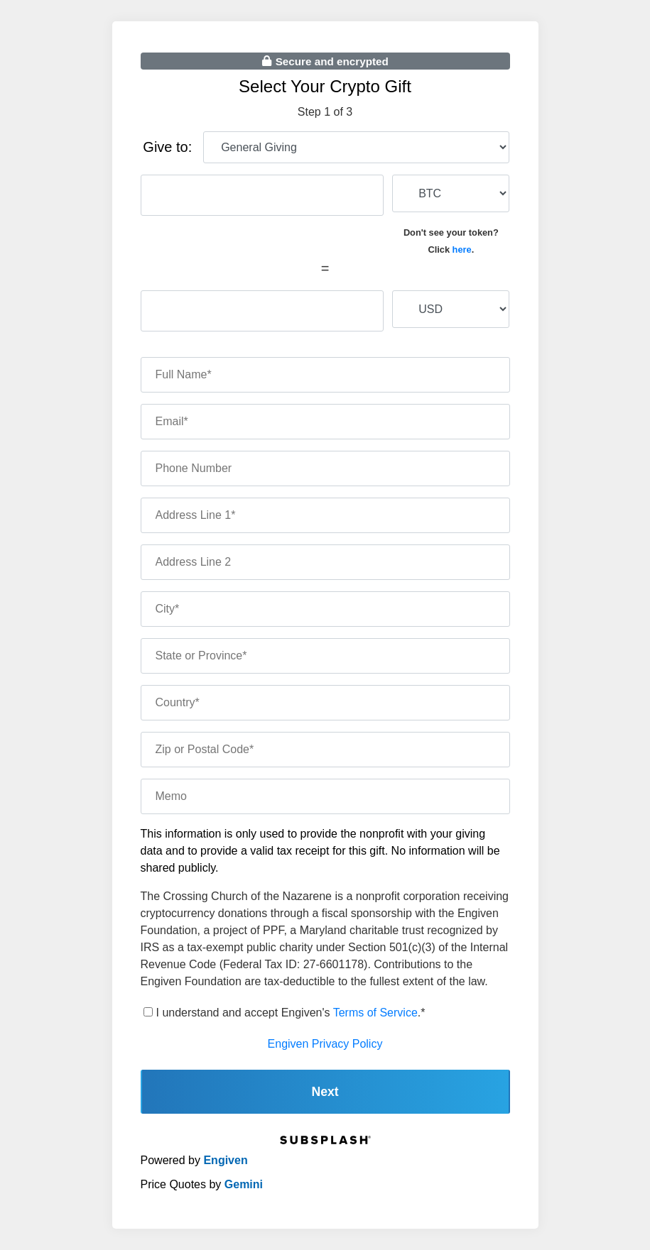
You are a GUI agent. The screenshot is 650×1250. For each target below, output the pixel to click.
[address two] (325, 562)
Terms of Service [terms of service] (375, 1013)
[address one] (325, 515)
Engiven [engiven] (225, 1160)
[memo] (325, 796)
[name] (325, 375)
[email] (325, 421)
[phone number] (325, 468)
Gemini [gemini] (243, 1184)
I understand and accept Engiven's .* (291, 1013)
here (462, 249)
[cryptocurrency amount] (262, 195)
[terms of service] (148, 1011)
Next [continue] (324, 1092)
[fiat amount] (262, 310)
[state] (325, 656)
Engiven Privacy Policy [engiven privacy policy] (325, 1044)
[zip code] (325, 749)
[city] (325, 609)
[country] (325, 702)
